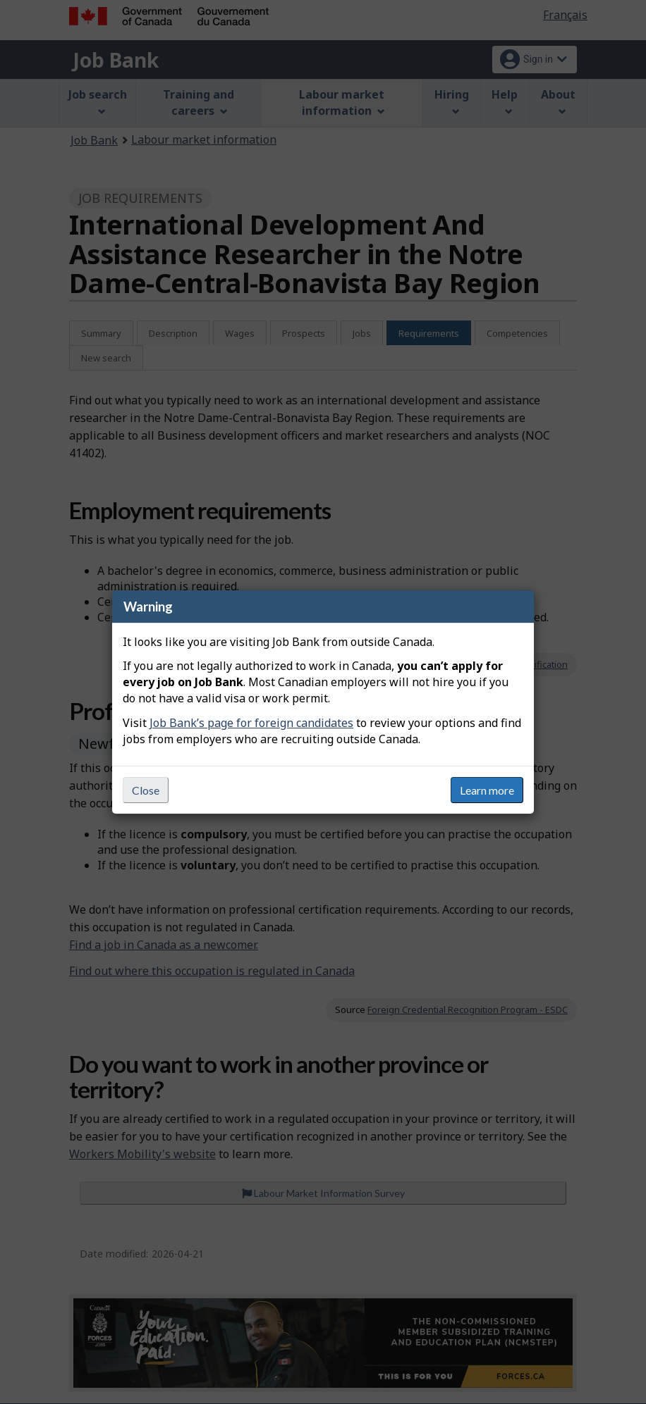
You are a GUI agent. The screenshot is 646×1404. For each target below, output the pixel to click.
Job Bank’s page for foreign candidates (251, 723)
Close (145, 790)
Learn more (487, 790)
